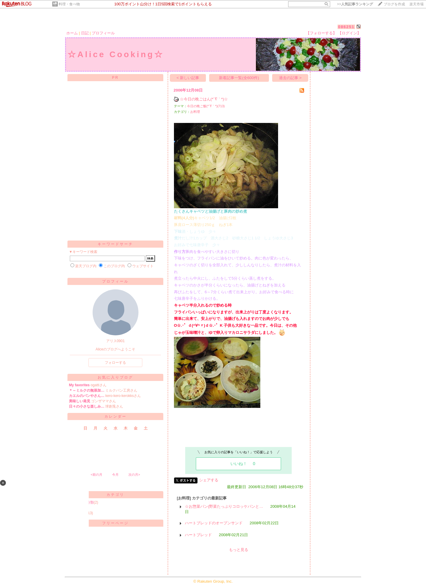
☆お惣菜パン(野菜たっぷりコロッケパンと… (224, 506)
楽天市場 (416, 4)
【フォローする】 (321, 33)
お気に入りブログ (115, 377)
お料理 (195, 111)
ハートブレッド (198, 535)
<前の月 (96, 474)
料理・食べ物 (69, 4)
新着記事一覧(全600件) (239, 78)
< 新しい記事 (188, 78)
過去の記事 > (290, 78)
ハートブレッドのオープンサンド (214, 523)
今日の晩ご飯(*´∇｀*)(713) (206, 106)
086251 (346, 27)
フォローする (115, 363)
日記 (85, 33)
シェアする (208, 480)
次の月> (134, 474)
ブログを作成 (394, 4)
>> (355, 4)
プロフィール (103, 33)
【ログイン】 (349, 33)
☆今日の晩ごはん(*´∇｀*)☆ (204, 99)
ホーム (72, 33)
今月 (115, 474)
